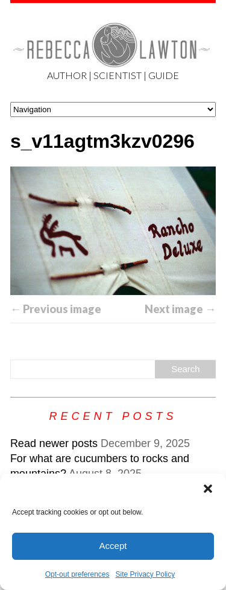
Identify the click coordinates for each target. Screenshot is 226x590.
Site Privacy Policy (145, 574)
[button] (208, 489)
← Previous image (55, 309)
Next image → (180, 309)
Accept (113, 546)
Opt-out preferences (77, 574)
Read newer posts (54, 443)
